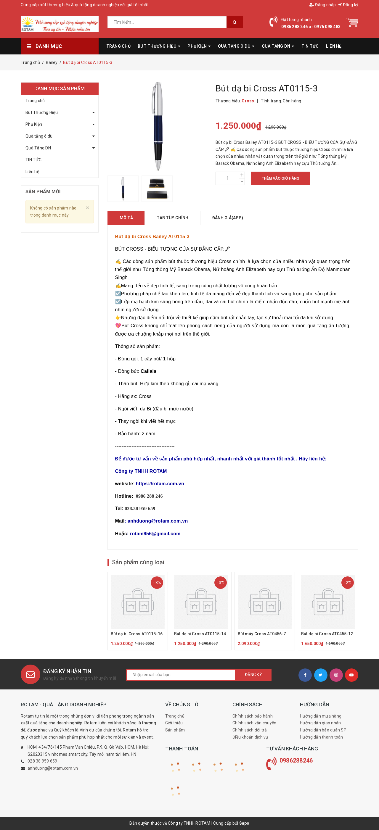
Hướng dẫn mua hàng (321, 716)
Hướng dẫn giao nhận (320, 723)
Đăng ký (348, 4)
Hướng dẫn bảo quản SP (323, 730)
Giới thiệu (174, 723)
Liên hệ (32, 171)
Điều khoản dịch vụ (250, 737)
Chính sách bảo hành (252, 716)
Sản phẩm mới (42, 191)
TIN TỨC (33, 159)
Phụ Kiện (33, 124)
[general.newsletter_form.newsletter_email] (180, 675)
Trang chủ (35, 100)
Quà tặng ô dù (38, 136)
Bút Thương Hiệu (41, 112)
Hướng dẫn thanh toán (321, 737)
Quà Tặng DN (38, 148)
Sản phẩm (175, 730)
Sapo (244, 823)
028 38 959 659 (42, 761)
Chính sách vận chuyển (254, 723)
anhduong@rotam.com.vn (53, 768)
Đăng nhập (322, 4)
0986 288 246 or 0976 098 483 (311, 26)
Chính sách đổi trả (249, 730)
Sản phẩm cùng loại (138, 562)
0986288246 (296, 760)
